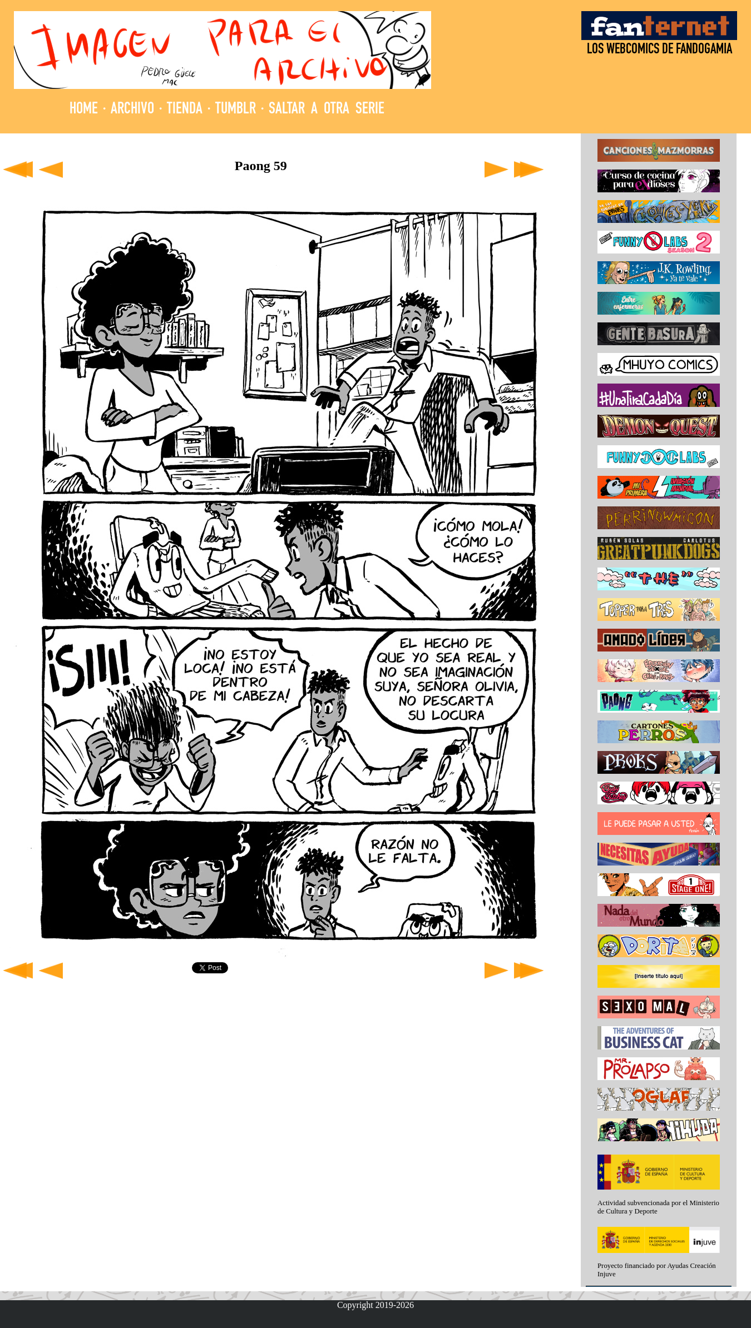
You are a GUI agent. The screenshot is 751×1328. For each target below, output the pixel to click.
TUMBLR (235, 110)
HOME (84, 110)
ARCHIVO (132, 110)
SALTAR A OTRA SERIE (326, 110)
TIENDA (184, 110)
